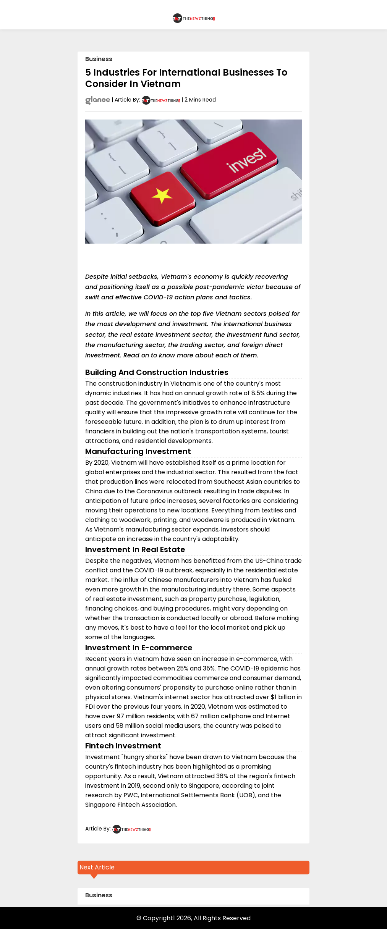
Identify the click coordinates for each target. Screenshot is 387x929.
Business (98, 59)
